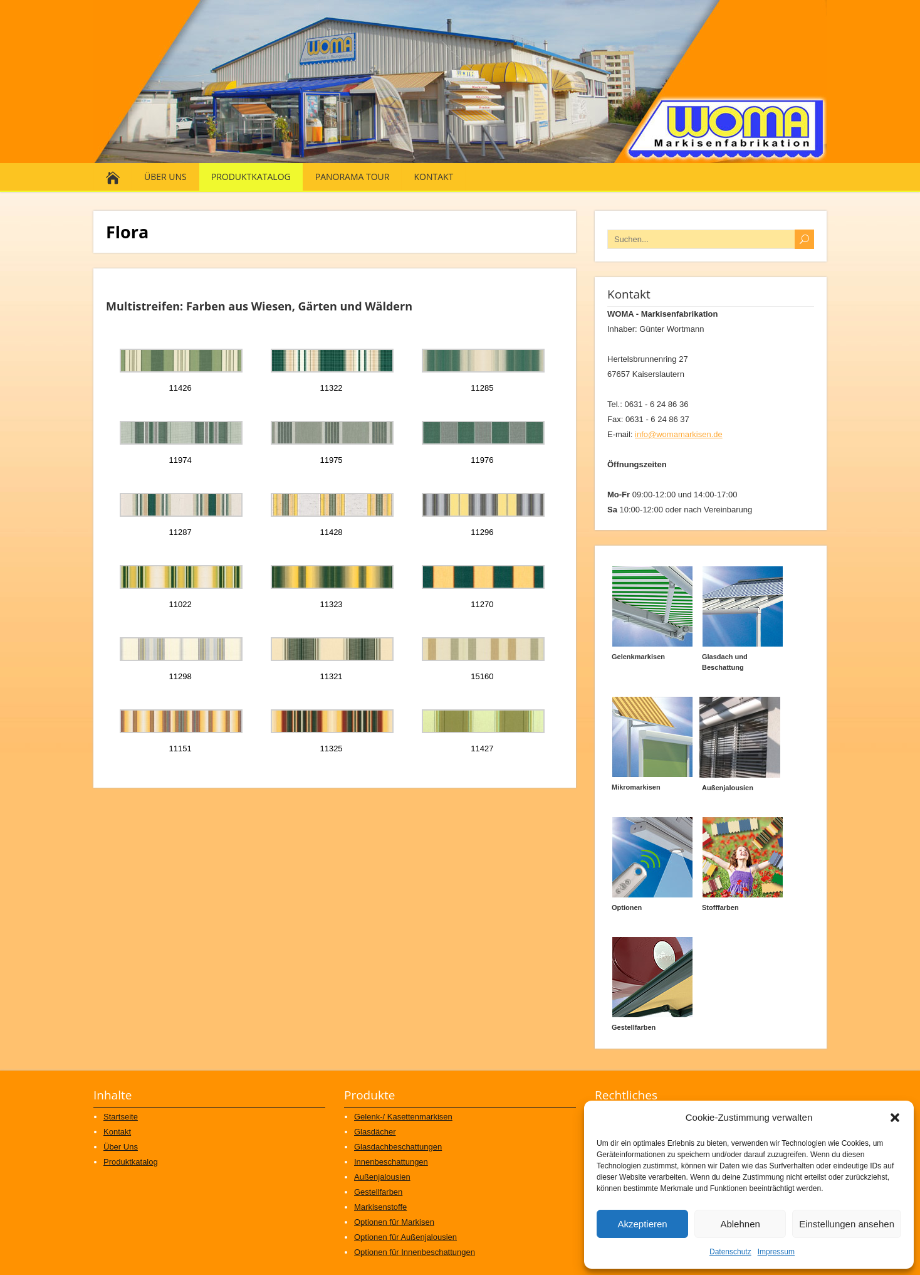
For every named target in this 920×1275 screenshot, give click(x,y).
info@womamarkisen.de (679, 434)
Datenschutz (730, 1251)
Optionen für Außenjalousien (405, 1237)
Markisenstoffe (380, 1207)
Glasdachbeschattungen (398, 1146)
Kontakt (433, 177)
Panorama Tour (352, 177)
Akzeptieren (642, 1224)
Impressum (776, 1251)
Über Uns (165, 177)
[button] (895, 1117)
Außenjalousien (382, 1177)
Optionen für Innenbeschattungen (414, 1252)
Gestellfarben (378, 1192)
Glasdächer (374, 1131)
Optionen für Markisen (394, 1222)
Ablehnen (740, 1224)
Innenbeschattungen (391, 1162)
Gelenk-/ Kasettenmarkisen (403, 1116)
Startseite (120, 1116)
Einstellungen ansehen (846, 1224)
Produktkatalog (251, 177)
